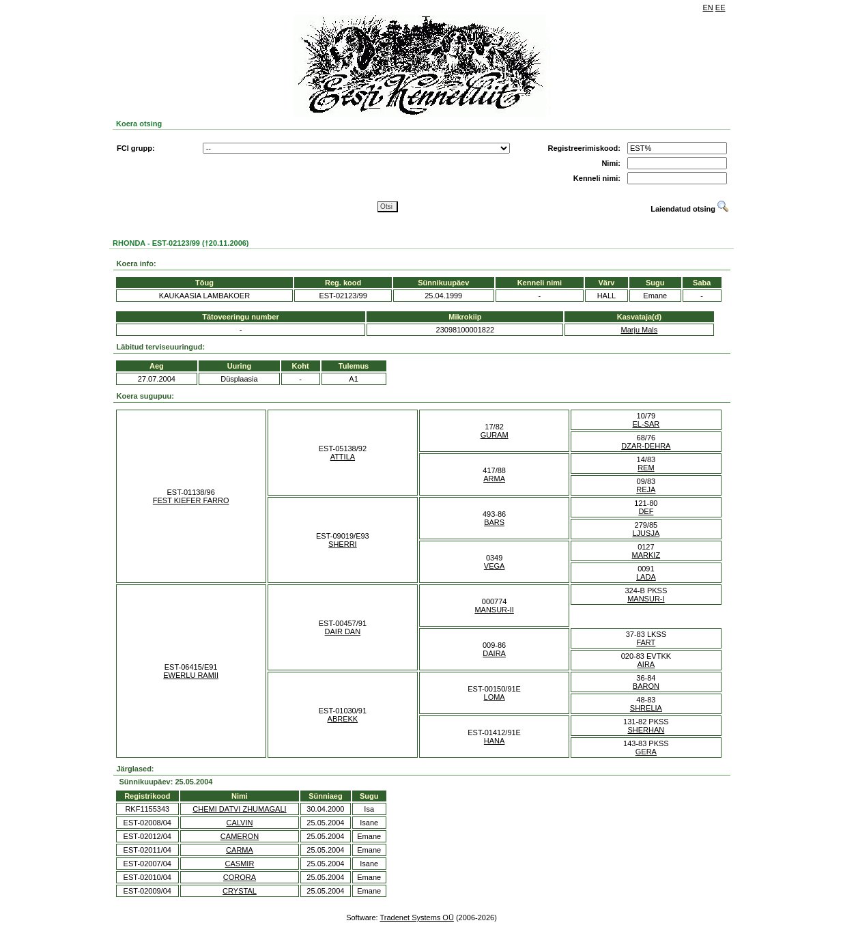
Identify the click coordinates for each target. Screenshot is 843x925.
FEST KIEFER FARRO (191, 500)
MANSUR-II (493, 610)
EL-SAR (646, 424)
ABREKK (343, 719)
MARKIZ (646, 555)
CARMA (239, 850)
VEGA (494, 566)
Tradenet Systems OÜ (416, 917)
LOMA (494, 697)
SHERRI (342, 544)
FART (645, 642)
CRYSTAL (240, 891)
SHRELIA (646, 708)
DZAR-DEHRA (645, 446)
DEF (645, 511)
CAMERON (239, 836)
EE (720, 7)
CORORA (239, 877)
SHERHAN (645, 730)
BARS (494, 522)
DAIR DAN (343, 631)
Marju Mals (639, 330)
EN (708, 7)
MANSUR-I (645, 599)
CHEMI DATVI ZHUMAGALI (239, 809)
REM (646, 468)
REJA (645, 489)
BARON (646, 686)
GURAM (495, 435)
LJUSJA (646, 533)
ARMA (494, 478)
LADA (646, 577)
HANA (494, 741)
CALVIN (240, 823)
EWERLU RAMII (190, 675)
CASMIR (240, 863)
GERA (646, 752)
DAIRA (494, 653)
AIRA (646, 664)
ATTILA (342, 457)
